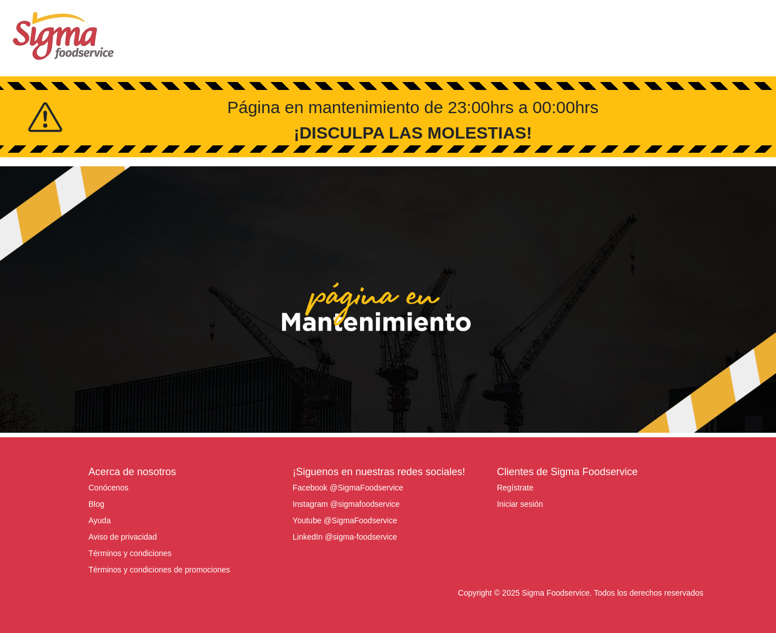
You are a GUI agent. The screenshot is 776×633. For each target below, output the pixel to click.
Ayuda (100, 520)
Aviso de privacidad (123, 536)
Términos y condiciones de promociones (160, 569)
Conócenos (109, 487)
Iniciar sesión (520, 504)
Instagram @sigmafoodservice (346, 504)
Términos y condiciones (130, 553)
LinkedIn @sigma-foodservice (345, 536)
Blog (97, 504)
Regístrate (515, 487)
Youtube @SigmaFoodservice (345, 520)
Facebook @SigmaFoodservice (348, 487)
